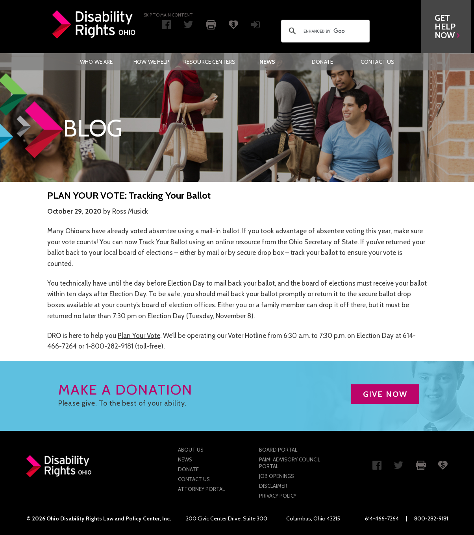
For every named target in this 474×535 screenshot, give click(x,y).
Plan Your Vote (139, 335)
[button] (449, 26)
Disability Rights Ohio (94, 24)
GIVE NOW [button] (385, 394)
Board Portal (278, 449)
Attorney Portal (201, 489)
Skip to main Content (168, 15)
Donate (322, 61)
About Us (191, 449)
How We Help (151, 61)
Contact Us (377, 61)
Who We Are (96, 61)
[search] (324, 31)
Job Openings (276, 476)
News (267, 61)
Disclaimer (273, 486)
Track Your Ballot (163, 242)
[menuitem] (96, 61)
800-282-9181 (431, 518)
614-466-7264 (382, 518)
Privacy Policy (277, 496)
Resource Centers (209, 61)
